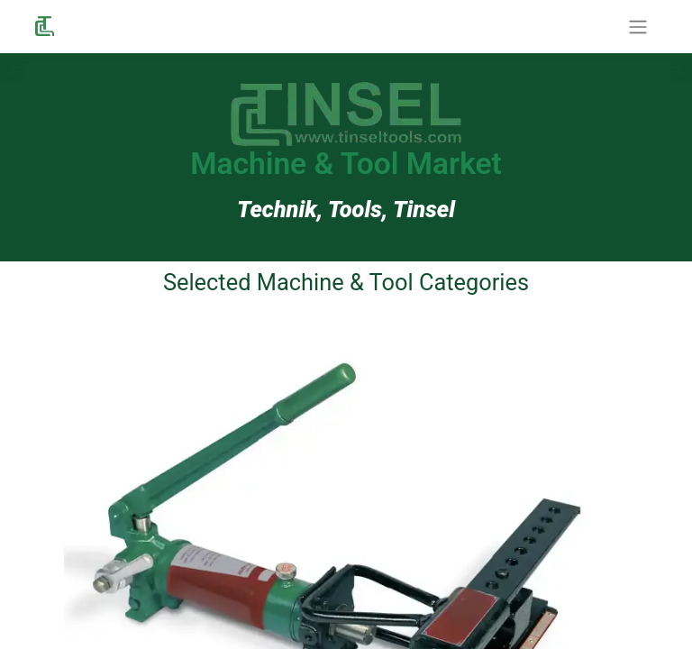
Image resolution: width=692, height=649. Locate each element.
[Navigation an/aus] (638, 26)
